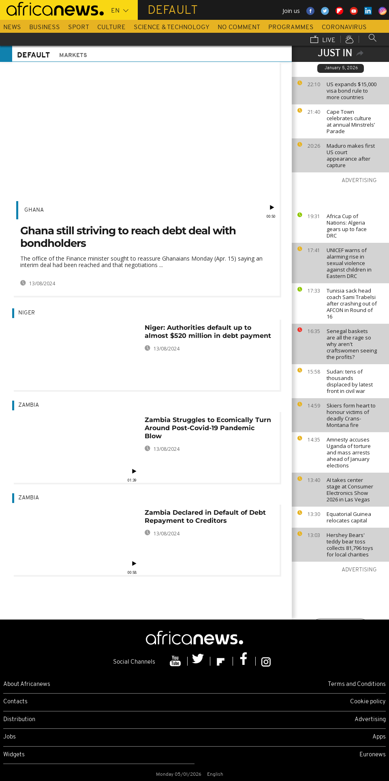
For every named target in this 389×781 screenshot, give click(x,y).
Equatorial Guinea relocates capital (349, 517)
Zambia (28, 405)
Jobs (9, 737)
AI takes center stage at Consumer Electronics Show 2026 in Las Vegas (350, 490)
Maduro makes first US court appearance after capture (351, 155)
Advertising (370, 720)
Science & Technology (171, 27)
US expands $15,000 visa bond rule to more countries (351, 90)
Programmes (291, 27)
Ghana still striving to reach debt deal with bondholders (128, 237)
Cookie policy (368, 702)
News (12, 27)
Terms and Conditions (357, 684)
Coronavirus (344, 27)
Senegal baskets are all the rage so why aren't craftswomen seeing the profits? (352, 344)
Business (44, 27)
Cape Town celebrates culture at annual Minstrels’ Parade (351, 121)
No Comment (239, 27)
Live (323, 40)
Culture (111, 27)
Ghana (34, 210)
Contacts (15, 702)
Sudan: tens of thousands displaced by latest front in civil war (350, 381)
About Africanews (26, 684)
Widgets (14, 755)
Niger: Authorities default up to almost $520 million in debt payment (208, 332)
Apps (379, 737)
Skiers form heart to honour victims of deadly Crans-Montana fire (351, 415)
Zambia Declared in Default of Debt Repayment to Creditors (205, 516)
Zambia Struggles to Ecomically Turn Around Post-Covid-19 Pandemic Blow (208, 428)
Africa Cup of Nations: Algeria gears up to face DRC (347, 226)
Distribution (19, 720)
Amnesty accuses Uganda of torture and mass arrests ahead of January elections (349, 452)
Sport (78, 27)
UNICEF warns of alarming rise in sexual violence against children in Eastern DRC (349, 263)
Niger (26, 313)
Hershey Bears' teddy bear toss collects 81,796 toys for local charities (350, 545)
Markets (73, 56)
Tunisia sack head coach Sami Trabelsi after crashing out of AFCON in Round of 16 (352, 303)
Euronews (372, 755)
